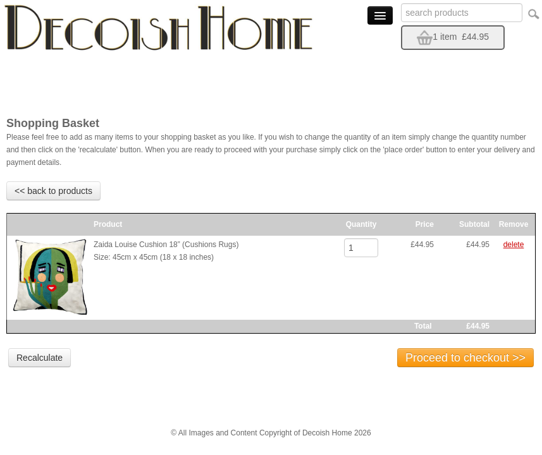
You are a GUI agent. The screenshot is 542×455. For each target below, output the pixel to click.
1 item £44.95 (453, 37)
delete (513, 244)
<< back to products (53, 191)
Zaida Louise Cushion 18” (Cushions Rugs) (166, 244)
